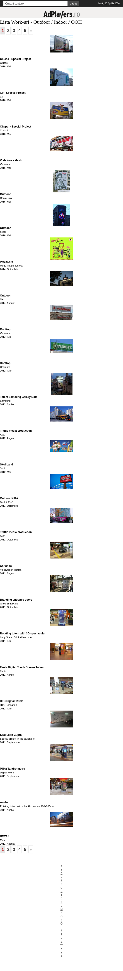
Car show (6, 566)
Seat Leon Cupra (11, 734)
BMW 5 (4, 836)
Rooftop (5, 329)
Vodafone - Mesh (11, 160)
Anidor (4, 802)
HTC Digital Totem (11, 701)
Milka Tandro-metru (12, 768)
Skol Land (6, 464)
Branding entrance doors (16, 599)
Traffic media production (16, 430)
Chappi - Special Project (15, 126)
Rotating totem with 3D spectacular (23, 633)
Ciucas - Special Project (15, 59)
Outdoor (5, 194)
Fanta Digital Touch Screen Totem (21, 667)
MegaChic (6, 261)
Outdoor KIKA (9, 498)
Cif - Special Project (13, 92)
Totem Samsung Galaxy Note (18, 397)
